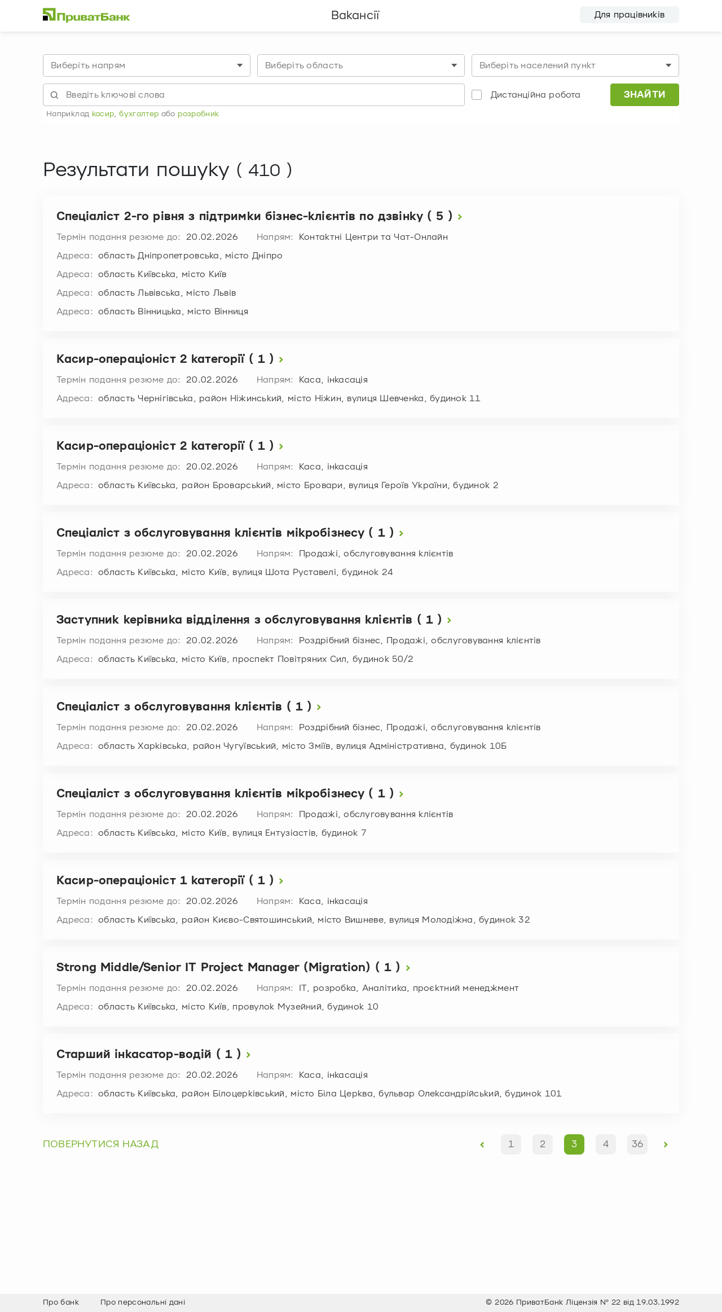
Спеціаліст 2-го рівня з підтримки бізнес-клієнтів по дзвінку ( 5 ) (261, 217)
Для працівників (629, 15)
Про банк (61, 1302)
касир (103, 114)
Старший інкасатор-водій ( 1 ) (156, 1055)
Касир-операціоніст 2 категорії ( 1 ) (172, 360)
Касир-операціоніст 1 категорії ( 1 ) (172, 881)
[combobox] (146, 65)
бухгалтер (139, 114)
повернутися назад (101, 1144)
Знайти (645, 94)
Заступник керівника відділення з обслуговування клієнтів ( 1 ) (256, 620)
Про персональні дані (142, 1302)
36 (637, 1144)
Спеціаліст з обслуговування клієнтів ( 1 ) (191, 707)
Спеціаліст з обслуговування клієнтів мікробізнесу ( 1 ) (232, 533)
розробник (198, 114)
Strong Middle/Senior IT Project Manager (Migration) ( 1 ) (235, 968)
